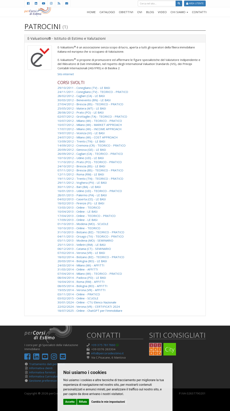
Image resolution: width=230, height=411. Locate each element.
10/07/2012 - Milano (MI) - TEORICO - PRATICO (90, 121)
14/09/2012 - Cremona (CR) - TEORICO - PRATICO (92, 145)
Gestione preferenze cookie (47, 380)
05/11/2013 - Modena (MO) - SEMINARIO (85, 240)
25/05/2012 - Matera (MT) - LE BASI (82, 108)
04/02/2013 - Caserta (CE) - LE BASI (82, 199)
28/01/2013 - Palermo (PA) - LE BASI (82, 195)
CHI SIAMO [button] (179, 12)
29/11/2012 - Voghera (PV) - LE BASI (82, 182)
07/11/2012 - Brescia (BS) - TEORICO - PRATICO (90, 170)
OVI (139, 12)
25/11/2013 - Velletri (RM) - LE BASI (82, 245)
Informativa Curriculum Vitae (47, 376)
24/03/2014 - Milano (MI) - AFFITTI (81, 265)
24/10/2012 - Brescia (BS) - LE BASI (81, 166)
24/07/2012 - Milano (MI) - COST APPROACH (88, 137)
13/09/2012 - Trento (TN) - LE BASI (81, 141)
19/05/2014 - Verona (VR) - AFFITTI (82, 290)
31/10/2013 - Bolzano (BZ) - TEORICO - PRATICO (91, 232)
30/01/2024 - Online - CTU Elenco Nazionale (87, 302)
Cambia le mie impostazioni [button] (108, 401)
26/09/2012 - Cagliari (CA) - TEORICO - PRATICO (90, 154)
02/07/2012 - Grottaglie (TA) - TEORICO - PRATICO (92, 116)
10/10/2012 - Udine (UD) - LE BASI (81, 158)
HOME (91, 12)
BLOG (150, 12)
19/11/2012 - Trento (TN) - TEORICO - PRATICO (90, 178)
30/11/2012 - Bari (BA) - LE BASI (79, 187)
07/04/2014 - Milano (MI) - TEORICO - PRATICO (90, 273)
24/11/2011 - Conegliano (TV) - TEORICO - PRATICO (93, 92)
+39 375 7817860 (103, 345)
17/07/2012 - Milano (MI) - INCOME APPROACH (90, 129)
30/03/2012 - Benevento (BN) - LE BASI (84, 100)
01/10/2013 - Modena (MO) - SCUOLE (83, 224)
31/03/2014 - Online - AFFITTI (78, 269)
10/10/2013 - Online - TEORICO (79, 228)
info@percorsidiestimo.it (107, 353)
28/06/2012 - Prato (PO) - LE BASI (81, 112)
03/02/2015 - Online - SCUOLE (78, 298)
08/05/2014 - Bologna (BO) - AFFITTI (82, 286)
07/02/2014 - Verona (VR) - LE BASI (81, 253)
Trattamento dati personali (47, 364)
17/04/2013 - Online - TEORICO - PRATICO (87, 216)
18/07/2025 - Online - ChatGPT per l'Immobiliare (90, 310)
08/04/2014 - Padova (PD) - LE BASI (82, 278)
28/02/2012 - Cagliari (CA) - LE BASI (81, 96)
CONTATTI (199, 12)
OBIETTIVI (126, 12)
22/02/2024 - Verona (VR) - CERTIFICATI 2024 (89, 306)
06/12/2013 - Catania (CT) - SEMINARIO (84, 249)
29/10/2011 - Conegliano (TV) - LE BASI (84, 88)
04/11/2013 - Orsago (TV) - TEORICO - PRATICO (91, 236)
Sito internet (66, 74)
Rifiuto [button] (83, 401)
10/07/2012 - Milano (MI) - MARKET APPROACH (90, 125)
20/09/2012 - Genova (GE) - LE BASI (82, 150)
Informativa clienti (40, 368)
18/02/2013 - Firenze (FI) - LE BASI (81, 203)
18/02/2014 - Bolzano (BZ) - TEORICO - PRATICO (91, 257)
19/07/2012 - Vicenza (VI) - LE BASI (81, 133)
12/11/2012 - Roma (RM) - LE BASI (81, 174)
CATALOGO (107, 12)
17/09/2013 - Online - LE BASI (78, 220)
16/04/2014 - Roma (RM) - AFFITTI (81, 282)
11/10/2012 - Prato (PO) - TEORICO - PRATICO (90, 162)
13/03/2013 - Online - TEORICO (79, 207)
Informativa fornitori (42, 372)
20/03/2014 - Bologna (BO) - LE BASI (82, 261)
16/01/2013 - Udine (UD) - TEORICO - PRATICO (90, 191)
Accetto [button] (70, 401)
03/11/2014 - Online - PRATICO (79, 294)
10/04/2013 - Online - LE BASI (78, 211)
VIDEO (162, 12)
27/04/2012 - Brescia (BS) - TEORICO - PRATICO (90, 104)
